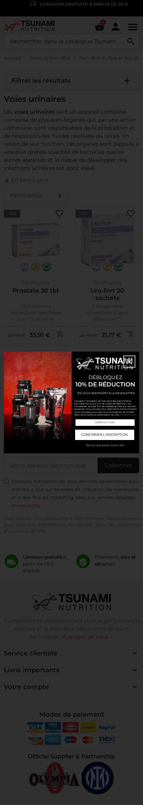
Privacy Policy (127, 414)
